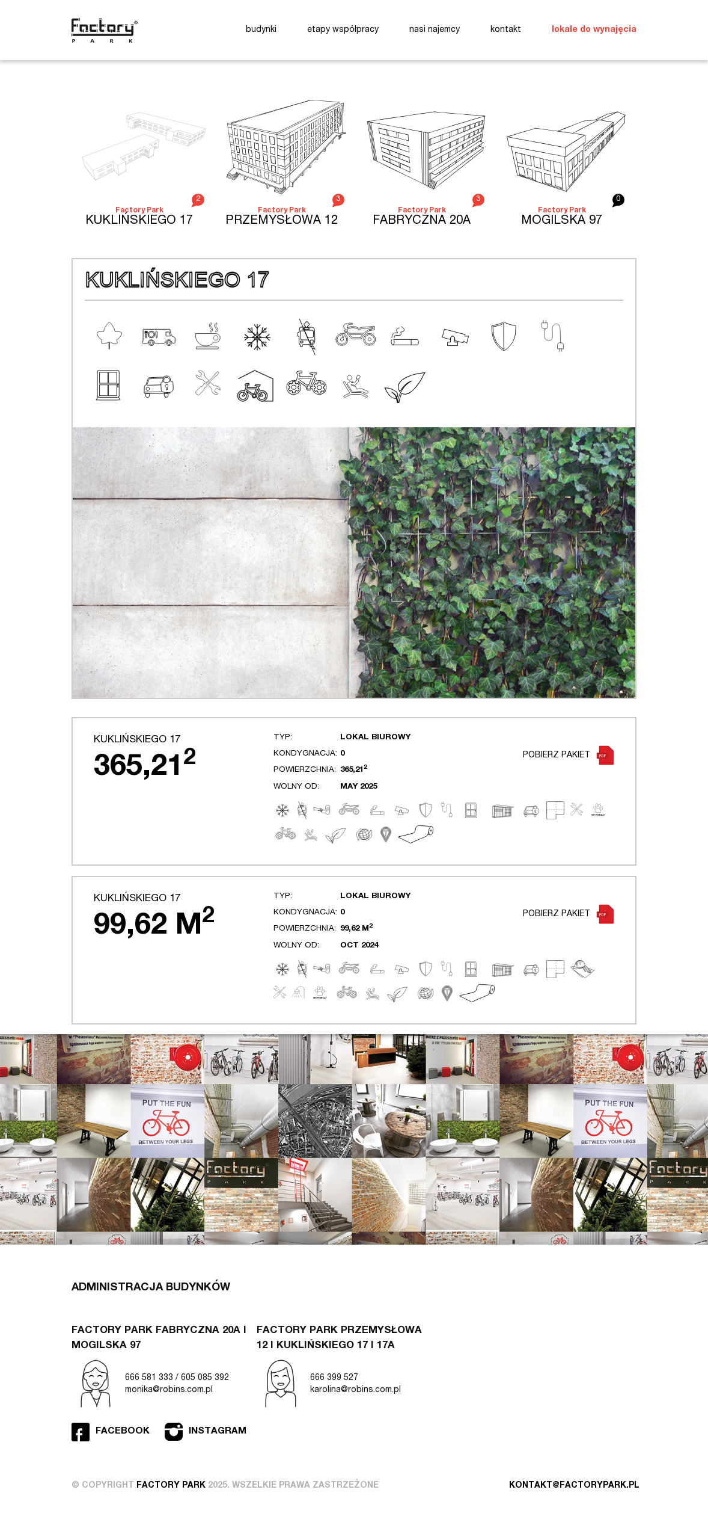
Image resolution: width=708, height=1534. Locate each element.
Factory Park (105, 30)
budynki (261, 30)
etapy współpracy (343, 30)
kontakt (505, 30)
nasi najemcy (434, 30)
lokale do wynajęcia (594, 30)
